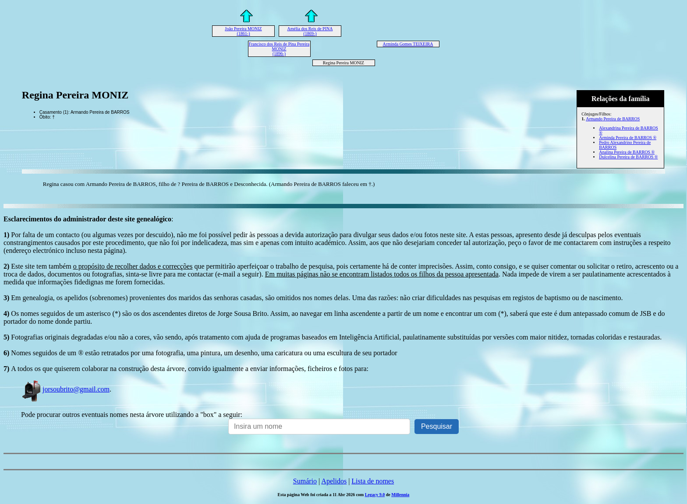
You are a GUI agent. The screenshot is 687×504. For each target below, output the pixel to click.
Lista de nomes (372, 481)
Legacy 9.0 (375, 494)
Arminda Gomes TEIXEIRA (408, 44)
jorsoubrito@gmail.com (65, 389)
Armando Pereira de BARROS (613, 118)
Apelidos (334, 481)
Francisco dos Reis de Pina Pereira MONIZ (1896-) (279, 49)
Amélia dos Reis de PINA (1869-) (310, 31)
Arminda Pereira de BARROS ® (627, 137)
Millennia (400, 494)
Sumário (305, 481)
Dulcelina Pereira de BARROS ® (628, 156)
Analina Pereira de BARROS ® (627, 152)
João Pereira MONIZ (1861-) (243, 31)
